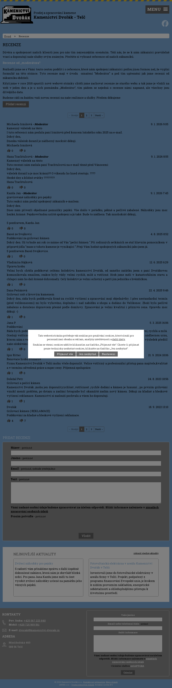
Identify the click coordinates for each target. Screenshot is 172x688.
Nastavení (108, 354)
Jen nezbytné (87, 354)
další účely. (118, 339)
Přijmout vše (65, 354)
